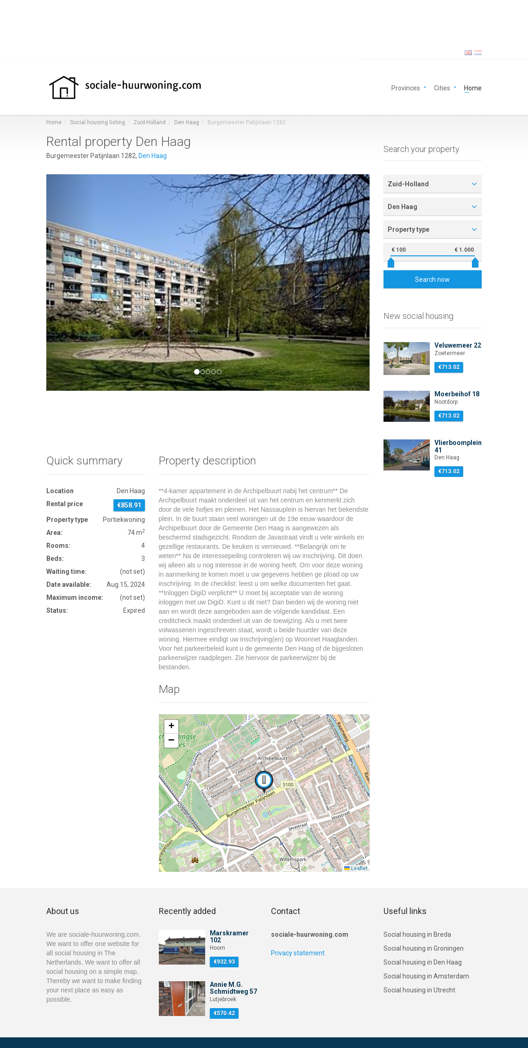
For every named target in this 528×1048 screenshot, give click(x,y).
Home (473, 87)
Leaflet (355, 868)
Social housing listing (97, 122)
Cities (442, 87)
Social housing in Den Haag (422, 962)
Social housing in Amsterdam (426, 976)
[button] (70, 282)
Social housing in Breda (417, 934)
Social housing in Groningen (423, 948)
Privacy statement (298, 953)
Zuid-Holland (149, 122)
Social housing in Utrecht (419, 990)
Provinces (405, 87)
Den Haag (186, 122)
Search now (432, 279)
